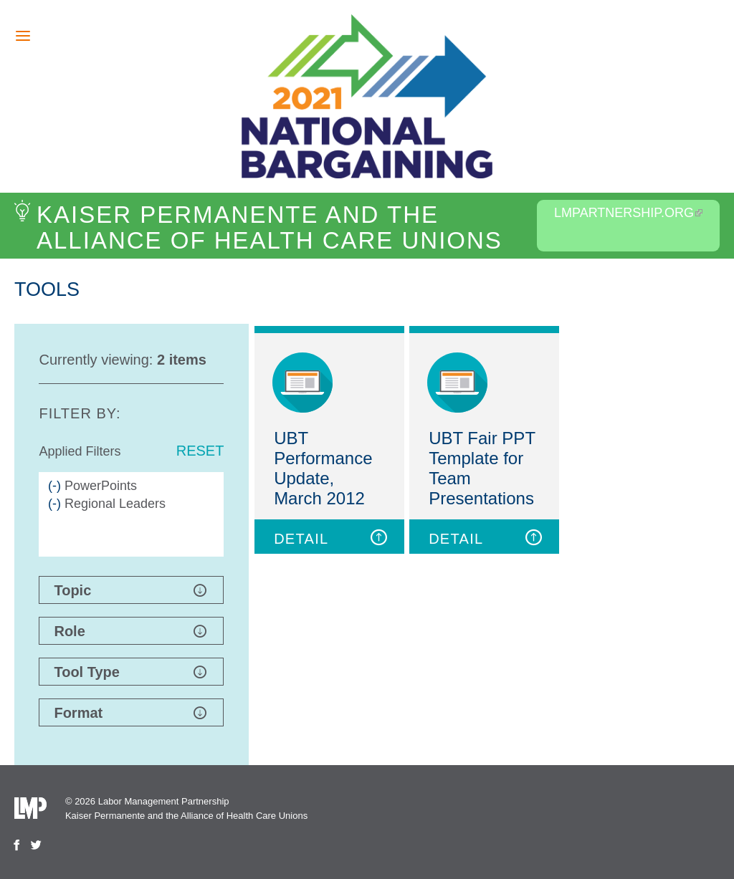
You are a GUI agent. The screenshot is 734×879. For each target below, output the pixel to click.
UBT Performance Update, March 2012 (323, 468)
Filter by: (79, 413)
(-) (56, 486)
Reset (200, 450)
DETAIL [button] (331, 538)
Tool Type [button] (130, 672)
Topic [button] (130, 590)
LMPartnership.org (628, 213)
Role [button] (130, 631)
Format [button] (130, 713)
